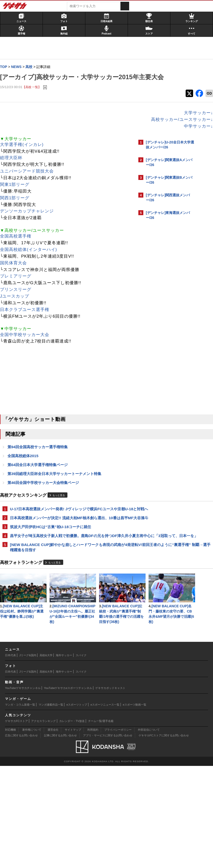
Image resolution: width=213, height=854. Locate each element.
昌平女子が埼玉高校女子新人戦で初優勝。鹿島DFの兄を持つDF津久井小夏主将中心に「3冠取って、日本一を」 (67, 562)
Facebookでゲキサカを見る (166, 310)
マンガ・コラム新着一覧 (20, 792)
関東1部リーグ (17, 195)
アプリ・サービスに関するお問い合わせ (107, 823)
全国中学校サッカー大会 (27, 345)
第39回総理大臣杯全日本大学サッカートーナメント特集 (57, 485)
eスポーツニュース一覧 (105, 792)
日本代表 (10, 743)
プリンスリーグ (18, 300)
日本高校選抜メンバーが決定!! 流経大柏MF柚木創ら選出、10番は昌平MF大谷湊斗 (67, 538)
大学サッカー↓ (111, 123)
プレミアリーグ (18, 286)
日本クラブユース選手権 (27, 320)
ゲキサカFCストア (16, 809)
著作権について (31, 817)
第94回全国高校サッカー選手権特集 (40, 457)
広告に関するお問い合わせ (21, 823)
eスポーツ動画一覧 (134, 792)
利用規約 (92, 817)
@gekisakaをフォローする (166, 300)
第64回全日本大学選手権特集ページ (40, 476)
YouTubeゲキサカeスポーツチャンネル (68, 776)
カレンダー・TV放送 (72, 809)
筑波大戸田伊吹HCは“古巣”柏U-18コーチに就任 (53, 550)
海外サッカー (64, 743)
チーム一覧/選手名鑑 (100, 809)
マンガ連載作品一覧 (51, 792)
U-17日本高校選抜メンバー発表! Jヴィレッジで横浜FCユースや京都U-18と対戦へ (68, 523)
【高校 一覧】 (34, 97)
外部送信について (149, 817)
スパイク (81, 743)
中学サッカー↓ (111, 136)
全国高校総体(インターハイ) (30, 260)
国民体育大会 (15, 273)
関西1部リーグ (17, 208)
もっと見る (61, 507)
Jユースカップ (17, 306)
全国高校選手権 (18, 246)
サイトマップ (73, 817)
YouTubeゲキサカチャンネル (23, 776)
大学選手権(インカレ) (24, 155)
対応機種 (10, 817)
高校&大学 (46, 743)
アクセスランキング (43, 809)
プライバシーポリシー (118, 817)
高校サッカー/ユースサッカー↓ (95, 130)
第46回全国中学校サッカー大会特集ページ (45, 494)
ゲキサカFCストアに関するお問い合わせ (164, 823)
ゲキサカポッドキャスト (110, 776)
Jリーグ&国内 (27, 743)
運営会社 (53, 817)
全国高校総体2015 (25, 467)
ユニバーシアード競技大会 (29, 181)
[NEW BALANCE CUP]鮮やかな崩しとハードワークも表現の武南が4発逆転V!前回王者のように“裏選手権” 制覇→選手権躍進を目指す (68, 579)
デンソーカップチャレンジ (29, 221)
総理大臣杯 (13, 168)
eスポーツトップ (76, 792)
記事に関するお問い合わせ (60, 823)
